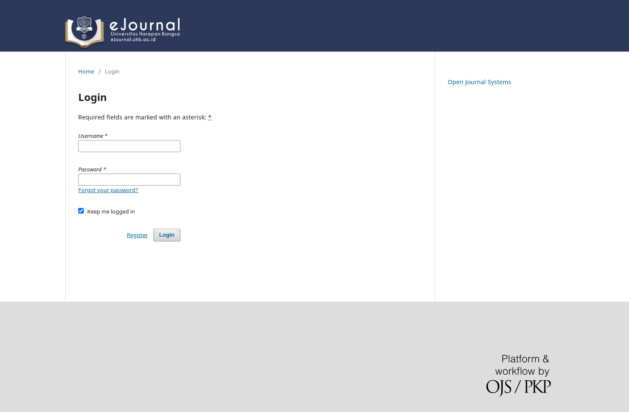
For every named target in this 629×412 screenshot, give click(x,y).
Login (166, 235)
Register (137, 235)
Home (86, 71)
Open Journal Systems (479, 82)
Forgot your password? (108, 190)
